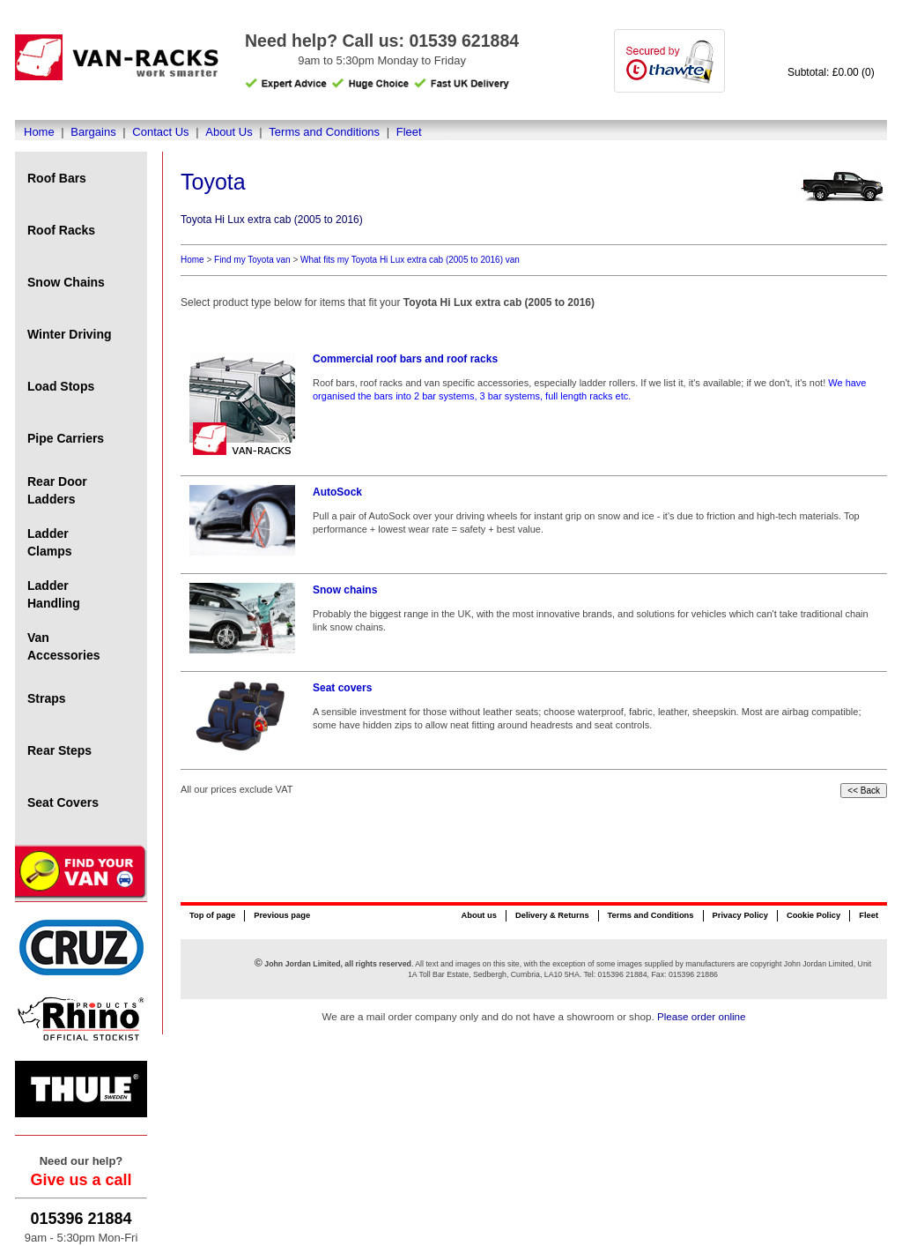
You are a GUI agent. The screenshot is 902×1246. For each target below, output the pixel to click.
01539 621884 (464, 40)
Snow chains (345, 590)
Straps (46, 698)
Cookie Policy (813, 915)
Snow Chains (66, 282)
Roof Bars (56, 178)
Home (39, 131)
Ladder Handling (53, 594)
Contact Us (160, 131)
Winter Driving (69, 334)
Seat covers (342, 688)
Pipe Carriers (65, 438)
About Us (228, 131)
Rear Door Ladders (57, 490)
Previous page (282, 915)
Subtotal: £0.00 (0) (831, 72)
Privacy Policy (740, 915)
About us (478, 915)
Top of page (212, 915)
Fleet (409, 131)
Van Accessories (63, 646)
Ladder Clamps (49, 542)
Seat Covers (63, 802)
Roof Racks (61, 230)
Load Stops (60, 386)
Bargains (92, 131)
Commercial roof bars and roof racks (405, 359)
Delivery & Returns (552, 915)
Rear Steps (59, 750)
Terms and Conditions (324, 131)
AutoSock (337, 492)
